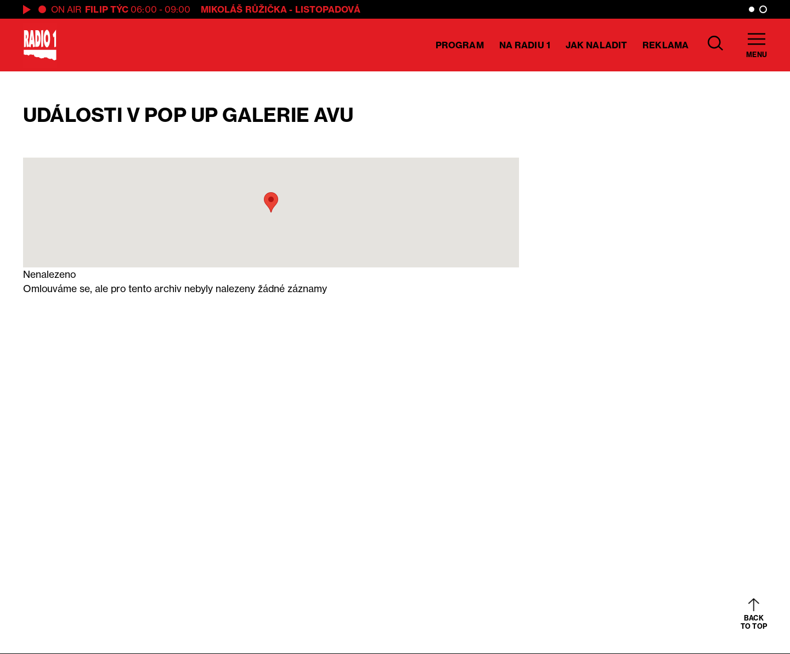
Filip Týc (106, 9)
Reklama (665, 45)
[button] (271, 202)
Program (460, 45)
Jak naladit (596, 45)
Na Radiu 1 (524, 45)
